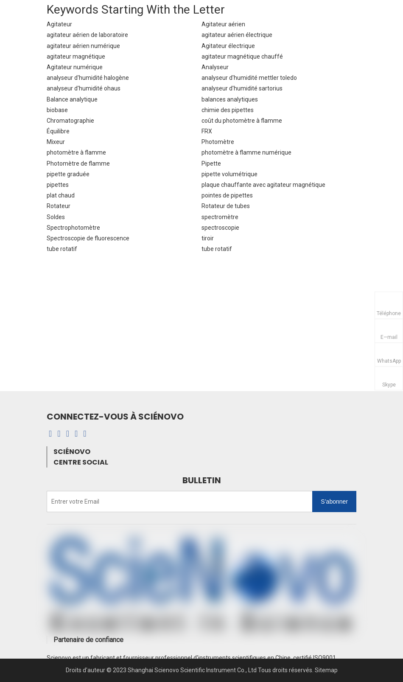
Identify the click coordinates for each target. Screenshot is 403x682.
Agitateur (59, 24)
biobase (57, 110)
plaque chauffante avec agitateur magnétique (263, 184)
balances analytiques (230, 99)
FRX (207, 131)
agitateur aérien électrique (237, 34)
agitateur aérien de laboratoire (87, 34)
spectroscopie (220, 227)
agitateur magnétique (76, 56)
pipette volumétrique (229, 174)
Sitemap (326, 670)
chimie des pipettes (228, 110)
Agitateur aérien (223, 24)
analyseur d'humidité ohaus (83, 88)
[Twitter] (84, 433)
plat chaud (61, 195)
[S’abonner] (334, 501)
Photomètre (218, 141)
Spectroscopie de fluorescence (88, 238)
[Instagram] (67, 433)
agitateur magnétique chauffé (242, 56)
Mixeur (56, 141)
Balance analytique (72, 99)
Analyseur (215, 67)
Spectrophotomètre (73, 227)
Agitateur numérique (75, 67)
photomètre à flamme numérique (246, 152)
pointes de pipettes (227, 195)
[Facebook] (50, 433)
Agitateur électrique (228, 45)
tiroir (208, 238)
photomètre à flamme (76, 152)
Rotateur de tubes (226, 206)
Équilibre (58, 131)
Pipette (211, 163)
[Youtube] (76, 433)
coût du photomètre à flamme (242, 120)
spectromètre (220, 217)
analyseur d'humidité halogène (88, 77)
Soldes (56, 217)
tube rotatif (62, 248)
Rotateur (58, 206)
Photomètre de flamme (78, 163)
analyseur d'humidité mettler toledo (249, 77)
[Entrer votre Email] (81, 501)
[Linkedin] (58, 433)
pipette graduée (68, 174)
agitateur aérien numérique (83, 45)
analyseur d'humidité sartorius (242, 88)
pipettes (58, 184)
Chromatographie (70, 120)
